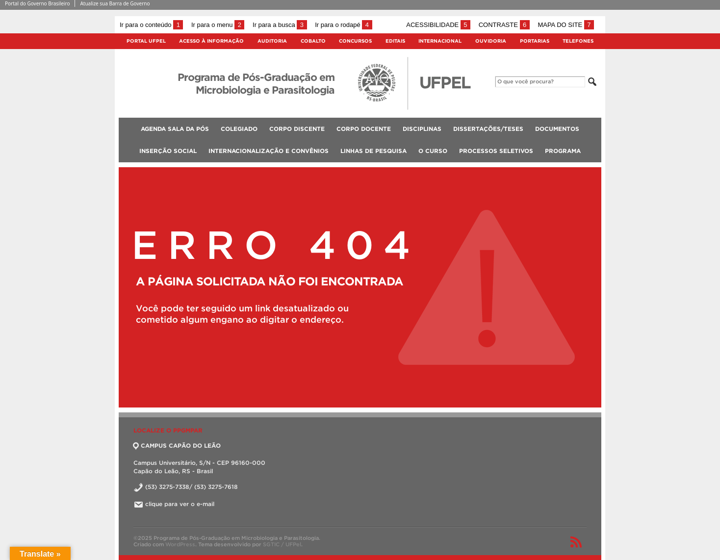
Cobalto (313, 41)
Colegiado (239, 129)
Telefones (578, 41)
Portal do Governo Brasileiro (37, 3)
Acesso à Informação (211, 41)
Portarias (534, 41)
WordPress (180, 544)
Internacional (440, 41)
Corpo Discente (297, 129)
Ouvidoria (490, 41)
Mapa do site (566, 24)
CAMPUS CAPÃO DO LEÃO (177, 445)
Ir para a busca (280, 24)
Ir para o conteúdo (151, 24)
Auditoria (272, 41)
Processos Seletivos (496, 151)
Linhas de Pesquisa (373, 151)
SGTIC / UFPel (282, 544)
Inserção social (168, 151)
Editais (395, 41)
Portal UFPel (146, 41)
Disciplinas (422, 129)
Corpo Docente (363, 129)
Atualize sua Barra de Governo (115, 3)
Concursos (355, 41)
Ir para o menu (217, 24)
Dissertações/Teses (488, 129)
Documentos (557, 129)
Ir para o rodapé (343, 24)
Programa (563, 151)
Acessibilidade (438, 24)
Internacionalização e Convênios (268, 151)
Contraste (504, 24)
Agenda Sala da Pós (175, 129)
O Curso (432, 151)
